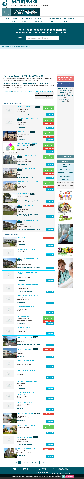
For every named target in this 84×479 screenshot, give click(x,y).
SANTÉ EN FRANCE (20, 469)
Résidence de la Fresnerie (24, 437)
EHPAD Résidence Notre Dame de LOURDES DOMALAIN (27, 144)
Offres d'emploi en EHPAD (69, 20)
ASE (39, 468)
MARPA (30, 91)
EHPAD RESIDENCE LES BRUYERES (27, 381)
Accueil (7, 18)
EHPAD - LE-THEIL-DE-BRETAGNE (27, 155)
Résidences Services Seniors (42, 472)
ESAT (40, 469)
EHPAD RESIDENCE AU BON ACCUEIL (28, 118)
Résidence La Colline (23, 194)
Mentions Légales (66, 471)
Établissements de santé (27, 20)
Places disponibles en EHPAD (55, 20)
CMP (45, 468)
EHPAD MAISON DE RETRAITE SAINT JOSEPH (27, 272)
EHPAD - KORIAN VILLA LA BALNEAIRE (28, 182)
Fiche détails (50, 114)
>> (44, 462)
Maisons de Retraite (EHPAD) (23, 46)
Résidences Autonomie (42, 474)
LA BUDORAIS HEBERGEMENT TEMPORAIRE (26, 393)
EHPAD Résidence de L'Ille (24, 337)
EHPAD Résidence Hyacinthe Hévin (27, 205)
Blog (78, 18)
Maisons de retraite (42, 471)
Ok (63, 476)
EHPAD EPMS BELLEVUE (24, 316)
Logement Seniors (14, 20)
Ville (20, 38)
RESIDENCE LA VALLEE (23, 327)
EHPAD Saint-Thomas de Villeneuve (27, 284)
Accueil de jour (8, 91)
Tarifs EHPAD (65, 179)
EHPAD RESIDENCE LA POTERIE (26, 448)
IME (42, 469)
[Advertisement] (42, 61)
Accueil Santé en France (8, 46)
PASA (41, 91)
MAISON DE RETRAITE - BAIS (25, 307)
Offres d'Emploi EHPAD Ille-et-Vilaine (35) (65, 78)
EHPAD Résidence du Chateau (26, 425)
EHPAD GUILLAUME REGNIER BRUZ (27, 370)
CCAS (42, 468)
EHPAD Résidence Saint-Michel (26, 168)
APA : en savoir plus (65, 169)
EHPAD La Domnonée (23, 132)
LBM (45, 469)
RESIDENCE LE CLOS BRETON (25, 107)
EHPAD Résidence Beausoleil (25, 413)
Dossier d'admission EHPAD (65, 172)
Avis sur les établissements (39, 20)
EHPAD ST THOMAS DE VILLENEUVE (27, 296)
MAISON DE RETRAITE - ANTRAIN (26, 249)
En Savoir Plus (69, 476)
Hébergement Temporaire (20, 91)
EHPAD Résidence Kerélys (24, 349)
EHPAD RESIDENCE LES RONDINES (27, 361)
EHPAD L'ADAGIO (22, 237)
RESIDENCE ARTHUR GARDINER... (65, 96)
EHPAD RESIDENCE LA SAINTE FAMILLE (28, 220)
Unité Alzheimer (48, 91)
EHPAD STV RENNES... (64, 90)
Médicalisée (36, 91)
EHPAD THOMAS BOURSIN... (64, 88)
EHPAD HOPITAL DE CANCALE (26, 402)
